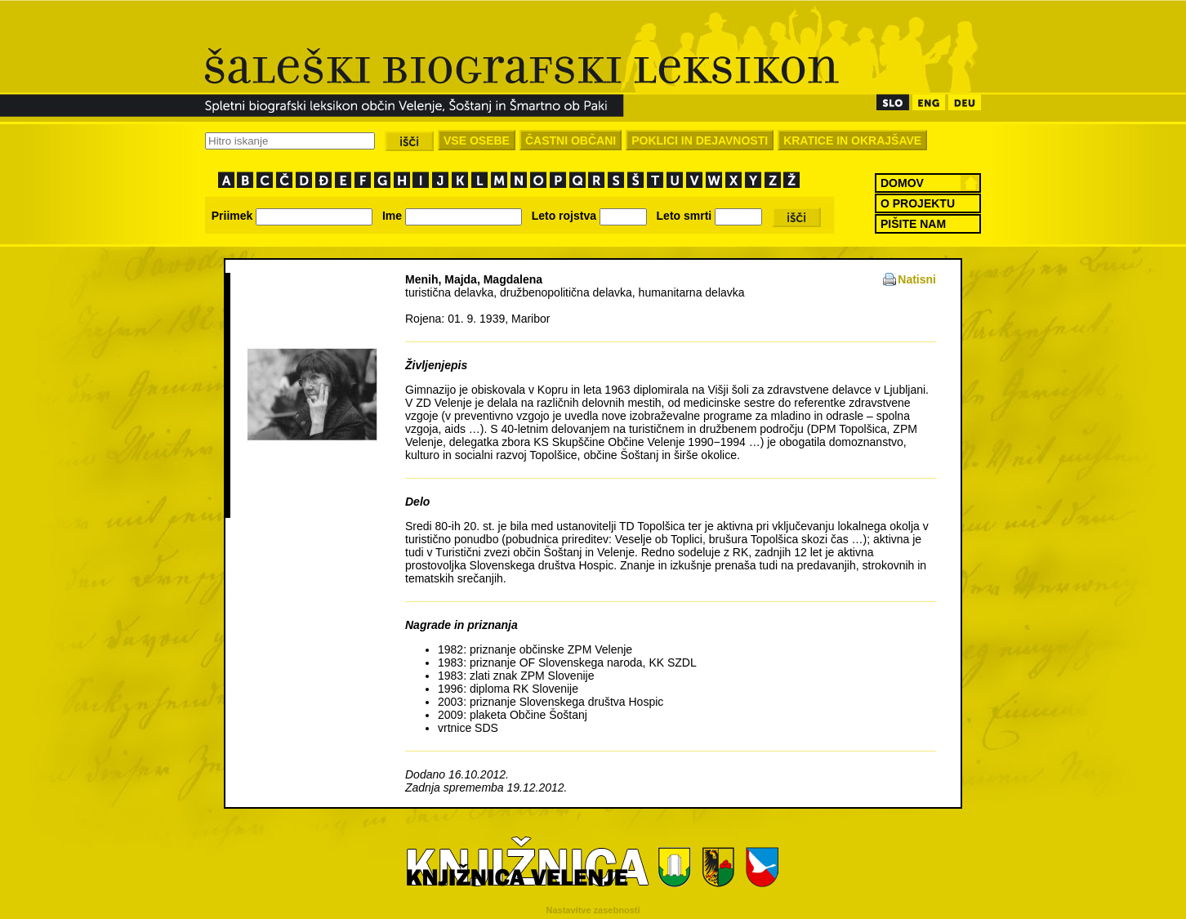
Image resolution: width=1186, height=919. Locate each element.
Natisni (917, 279)
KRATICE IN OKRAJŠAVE (852, 140)
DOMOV (902, 183)
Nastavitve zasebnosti (593, 910)
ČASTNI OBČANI (570, 140)
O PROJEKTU (918, 203)
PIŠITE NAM (913, 223)
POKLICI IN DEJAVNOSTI (699, 140)
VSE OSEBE (477, 140)
